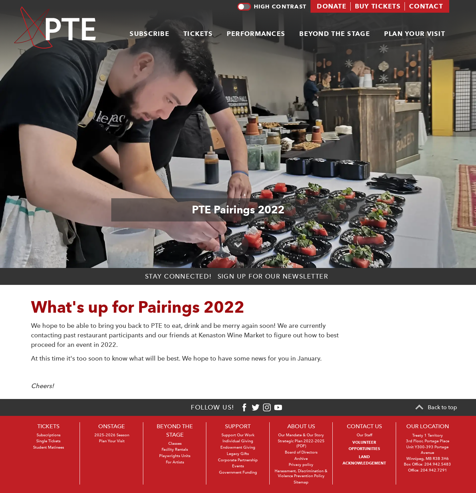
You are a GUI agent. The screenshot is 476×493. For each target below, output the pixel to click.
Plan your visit (414, 33)
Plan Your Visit (112, 441)
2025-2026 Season (111, 435)
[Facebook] (244, 407)
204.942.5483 (437, 464)
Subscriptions (49, 435)
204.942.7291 (433, 470)
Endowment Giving (237, 447)
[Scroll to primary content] (238, 244)
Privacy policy (301, 464)
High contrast (271, 7)
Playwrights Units (174, 456)
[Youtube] (278, 407)
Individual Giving (238, 441)
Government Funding (238, 472)
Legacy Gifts (238, 453)
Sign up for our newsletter (273, 276)
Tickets (198, 33)
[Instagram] (267, 407)
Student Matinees (48, 447)
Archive (301, 458)
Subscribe (149, 33)
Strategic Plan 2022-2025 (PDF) (301, 443)
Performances (256, 33)
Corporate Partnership (238, 460)
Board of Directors (301, 452)
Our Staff (364, 435)
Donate (331, 6)
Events (238, 466)
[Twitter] (255, 407)
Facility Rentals (175, 449)
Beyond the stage (334, 33)
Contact (426, 6)
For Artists (175, 462)
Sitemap (301, 482)
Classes (175, 443)
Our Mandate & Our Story (301, 435)
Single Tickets (48, 441)
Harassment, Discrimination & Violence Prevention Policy (301, 473)
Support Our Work (238, 435)
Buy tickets (378, 6)
